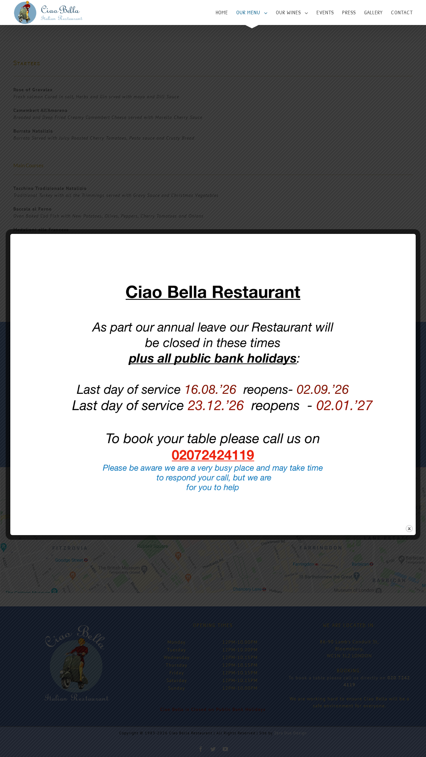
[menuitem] (226, 12)
